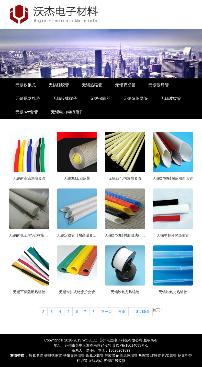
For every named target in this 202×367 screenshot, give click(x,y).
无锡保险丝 (100, 98)
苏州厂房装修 (114, 361)
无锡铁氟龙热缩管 (125, 292)
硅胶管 (110, 355)
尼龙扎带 (185, 355)
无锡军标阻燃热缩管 (29, 292)
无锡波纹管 (171, 98)
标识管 (82, 361)
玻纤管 (155, 355)
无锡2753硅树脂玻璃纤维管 (125, 235)
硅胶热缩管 (53, 355)
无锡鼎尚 (95, 361)
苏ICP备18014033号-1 (130, 345)
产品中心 (21, 53)
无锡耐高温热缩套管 (29, 178)
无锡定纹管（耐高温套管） (77, 235)
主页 (168, 54)
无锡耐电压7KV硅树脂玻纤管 (29, 235)
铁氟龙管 (36, 355)
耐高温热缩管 (127, 355)
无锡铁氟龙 (25, 85)
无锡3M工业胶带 (77, 178)
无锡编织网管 (135, 98)
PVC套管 (169, 355)
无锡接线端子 (65, 98)
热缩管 (144, 355)
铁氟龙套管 (95, 355)
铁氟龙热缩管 (74, 355)
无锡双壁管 (125, 85)
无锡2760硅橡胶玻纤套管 (173, 178)
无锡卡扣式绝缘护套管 (77, 292)
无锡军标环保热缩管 (173, 235)
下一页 (106, 312)
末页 (121, 312)
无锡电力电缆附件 (67, 112)
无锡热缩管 (92, 85)
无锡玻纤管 (158, 85)
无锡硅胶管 (59, 85)
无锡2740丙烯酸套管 (124, 178)
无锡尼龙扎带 (27, 98)
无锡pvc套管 (26, 112)
